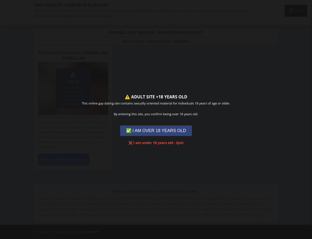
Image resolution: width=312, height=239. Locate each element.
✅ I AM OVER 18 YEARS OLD (156, 130)
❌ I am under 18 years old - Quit (156, 142)
